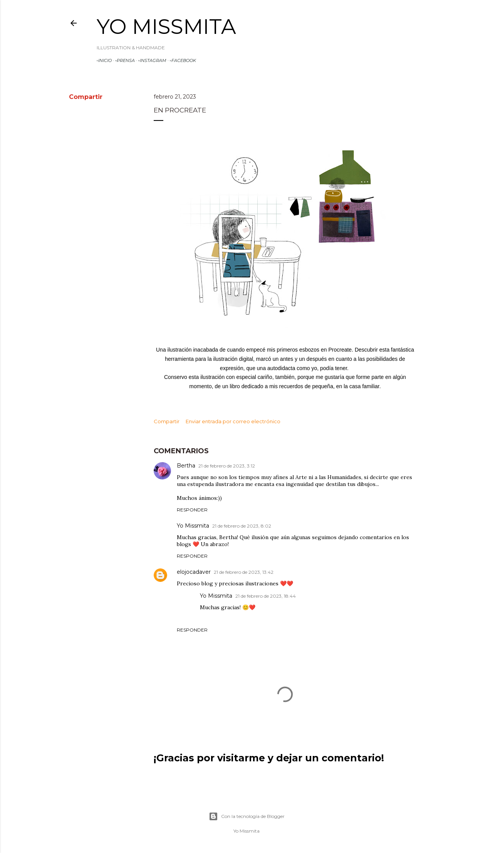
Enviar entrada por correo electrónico (233, 421)
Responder (192, 510)
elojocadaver (194, 571)
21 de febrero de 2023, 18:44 (265, 596)
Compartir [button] (85, 97)
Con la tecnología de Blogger (247, 816)
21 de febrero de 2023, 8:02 (241, 526)
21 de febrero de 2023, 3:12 (226, 466)
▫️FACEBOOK (183, 60)
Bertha (186, 465)
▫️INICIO (104, 60)
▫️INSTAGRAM (152, 60)
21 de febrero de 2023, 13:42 (243, 572)
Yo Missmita (166, 26)
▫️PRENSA (125, 60)
